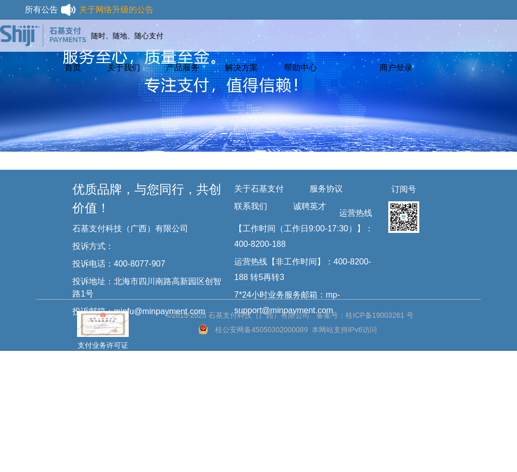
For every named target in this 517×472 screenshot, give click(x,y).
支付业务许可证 (103, 323)
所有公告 (51, 10)
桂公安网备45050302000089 (261, 330)
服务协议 (326, 188)
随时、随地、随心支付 (127, 36)
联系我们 (250, 206)
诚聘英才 (309, 206)
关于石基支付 (259, 188)
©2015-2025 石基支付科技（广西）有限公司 (238, 315)
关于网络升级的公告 (116, 9)
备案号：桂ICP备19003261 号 (365, 315)
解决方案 (241, 67)
